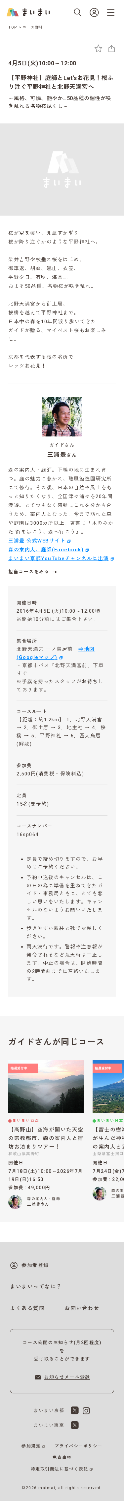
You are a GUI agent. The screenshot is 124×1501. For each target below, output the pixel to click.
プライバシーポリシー (79, 1446)
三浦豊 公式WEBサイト (36, 541)
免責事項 (62, 1457)
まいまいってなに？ (36, 1286)
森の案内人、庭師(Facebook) (46, 550)
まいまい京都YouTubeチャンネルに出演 (58, 558)
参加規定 (31, 1446)
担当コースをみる (33, 572)
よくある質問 (27, 1308)
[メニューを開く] (111, 12)
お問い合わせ (81, 1308)
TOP (13, 27)
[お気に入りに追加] (98, 48)
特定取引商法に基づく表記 (59, 1469)
